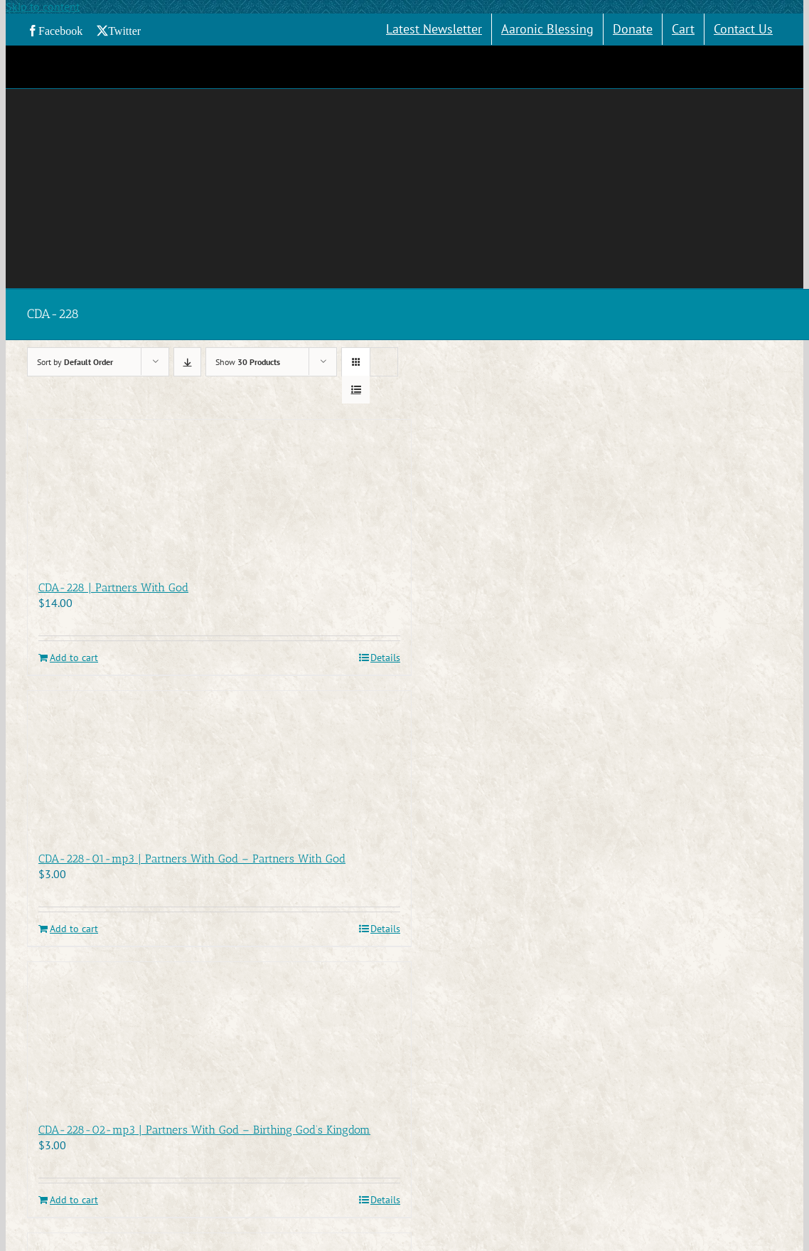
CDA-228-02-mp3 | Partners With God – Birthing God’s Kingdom (204, 1129)
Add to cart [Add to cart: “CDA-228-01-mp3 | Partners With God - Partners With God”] (74, 929)
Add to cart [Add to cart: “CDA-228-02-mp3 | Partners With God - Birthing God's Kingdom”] (74, 1200)
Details (385, 658)
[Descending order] (187, 361)
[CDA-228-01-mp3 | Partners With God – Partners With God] (219, 763)
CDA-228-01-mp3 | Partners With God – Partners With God (191, 858)
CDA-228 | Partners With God (113, 587)
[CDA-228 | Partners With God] (219, 492)
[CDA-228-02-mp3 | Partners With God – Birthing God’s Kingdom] (219, 1034)
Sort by (75, 362)
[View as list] (356, 389)
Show (247, 362)
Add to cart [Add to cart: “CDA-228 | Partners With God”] (74, 658)
